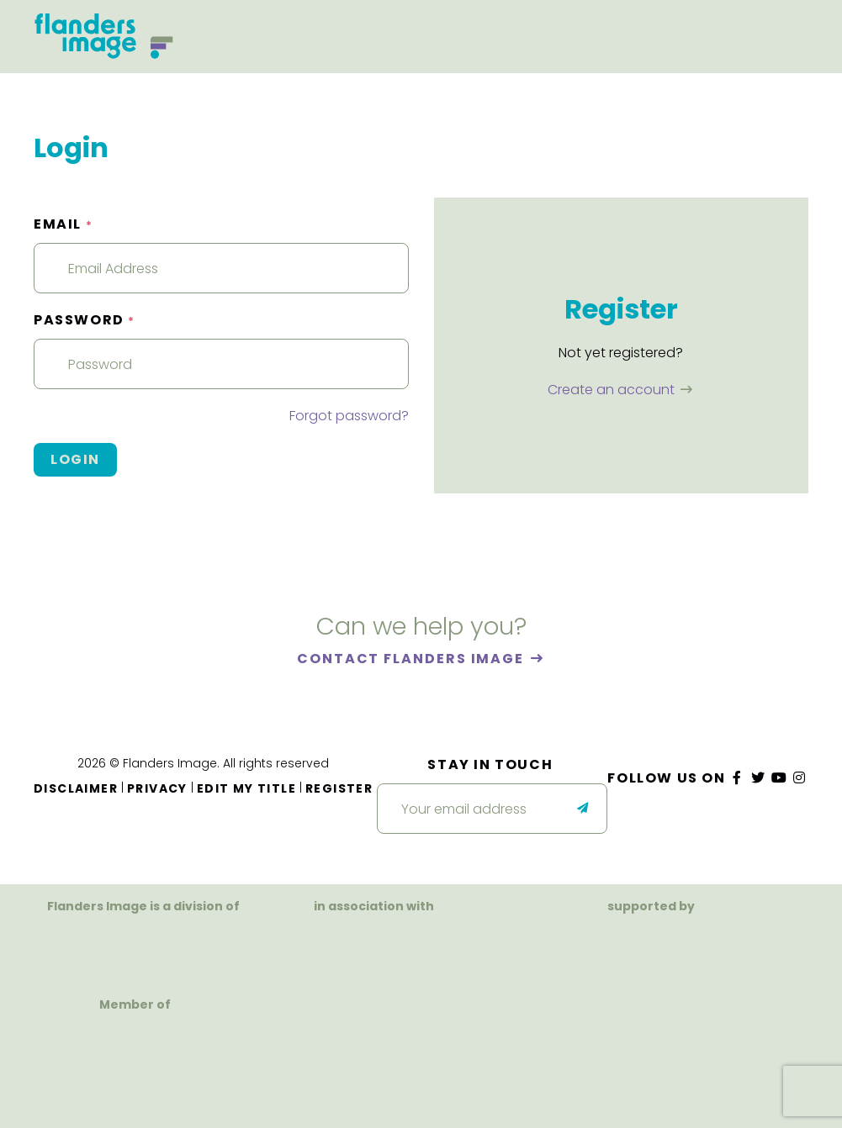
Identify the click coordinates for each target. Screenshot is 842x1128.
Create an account (613, 389)
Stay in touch (490, 764)
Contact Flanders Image (412, 658)
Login (75, 459)
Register (339, 788)
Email (63, 224)
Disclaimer (76, 788)
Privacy (157, 788)
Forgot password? (349, 415)
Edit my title (246, 788)
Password (84, 319)
